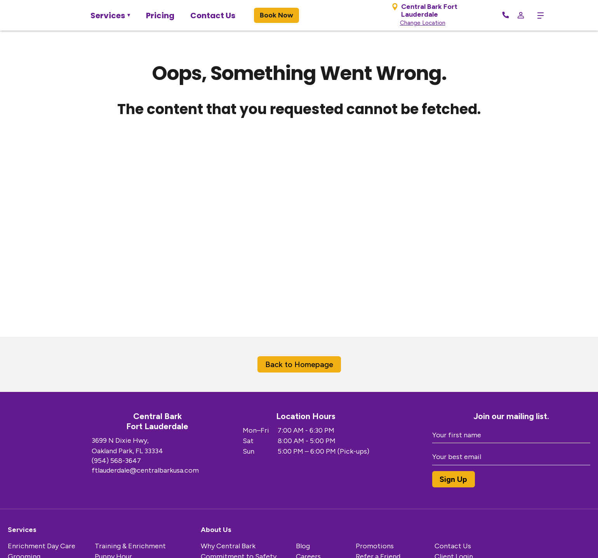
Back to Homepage (299, 364)
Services (107, 15)
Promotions (375, 546)
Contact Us (212, 15)
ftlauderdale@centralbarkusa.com (145, 470)
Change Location (422, 22)
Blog (303, 546)
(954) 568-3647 (116, 460)
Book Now (276, 15)
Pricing (160, 15)
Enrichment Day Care (41, 546)
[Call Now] (505, 15)
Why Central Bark (228, 546)
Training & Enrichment (130, 546)
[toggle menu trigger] (538, 15)
